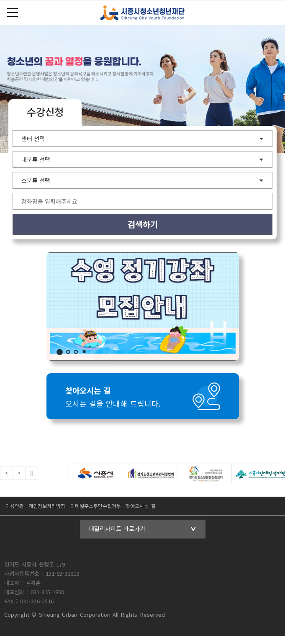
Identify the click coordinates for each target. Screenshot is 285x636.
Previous (6, 473)
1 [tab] (59, 352)
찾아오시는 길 (140, 505)
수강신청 (45, 111)
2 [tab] (68, 352)
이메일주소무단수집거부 (95, 505)
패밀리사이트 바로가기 (117, 528)
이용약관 (14, 505)
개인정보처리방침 (46, 505)
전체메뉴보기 (12, 12)
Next (19, 473)
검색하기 (143, 224)
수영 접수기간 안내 (142, 306)
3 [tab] (76, 352)
